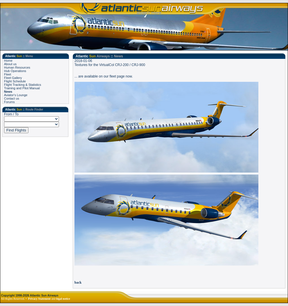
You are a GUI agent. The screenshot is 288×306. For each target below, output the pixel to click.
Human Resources (17, 67)
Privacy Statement (39, 298)
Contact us (11, 98)
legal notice (63, 298)
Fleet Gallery (13, 78)
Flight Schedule (15, 81)
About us (10, 64)
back (78, 282)
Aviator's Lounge (15, 95)
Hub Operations (15, 71)
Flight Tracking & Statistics (22, 84)
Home (8, 60)
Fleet (7, 74)
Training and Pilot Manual (22, 88)
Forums (9, 102)
